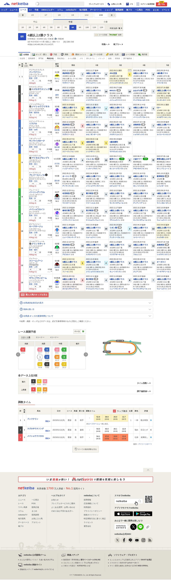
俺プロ (129, 10)
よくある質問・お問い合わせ (63, 507)
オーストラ (69, 176)
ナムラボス (161, 237)
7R (65, 27)
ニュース (14, 10)
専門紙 (40, 58)
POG (148, 10)
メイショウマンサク (93, 186)
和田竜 (57, 130)
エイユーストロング (164, 134)
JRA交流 (113, 73)
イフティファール (68, 220)
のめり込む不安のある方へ (62, 511)
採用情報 (87, 500)
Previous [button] (18, 354)
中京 (71, 22)
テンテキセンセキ (139, 100)
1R (22, 27)
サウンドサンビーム (38, 278)
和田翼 (57, 199)
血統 (110, 58)
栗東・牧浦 (33, 147)
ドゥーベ (136, 83)
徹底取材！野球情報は (81, 560)
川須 (57, 233)
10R (87, 27)
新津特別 (163, 176)
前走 (47, 421)
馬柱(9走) (60, 58)
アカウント (36, 522)
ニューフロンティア (69, 237)
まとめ (156, 10)
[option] (52, 355)
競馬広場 (35, 507)
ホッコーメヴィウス (117, 168)
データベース (96, 10)
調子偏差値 (127, 58)
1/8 (59, 15)
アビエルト (66, 254)
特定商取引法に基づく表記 (95, 519)
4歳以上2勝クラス (93, 176)
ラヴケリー (66, 83)
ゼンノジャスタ (138, 186)
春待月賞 (68, 210)
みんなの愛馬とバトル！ (37, 560)
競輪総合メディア (37, 569)
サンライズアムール (117, 203)
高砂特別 (68, 73)
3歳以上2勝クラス (93, 73)
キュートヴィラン (116, 271)
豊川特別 (92, 193)
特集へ (105, 44)
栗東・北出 (33, 181)
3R (37, 27)
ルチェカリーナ (115, 186)
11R (94, 27)
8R (73, 27)
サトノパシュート (163, 168)
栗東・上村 (33, 267)
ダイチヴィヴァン (92, 117)
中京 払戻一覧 (115, 28)
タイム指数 (72, 58)
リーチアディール (163, 271)
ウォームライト (162, 220)
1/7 (46, 15)
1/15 (101, 15)
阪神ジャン (117, 159)
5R (51, 27)
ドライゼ (160, 83)
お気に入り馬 (37, 519)
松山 (57, 216)
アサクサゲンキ (138, 168)
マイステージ (67, 203)
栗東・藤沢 (33, 250)
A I (30, 10)
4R (44, 27)
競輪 (161, 3)
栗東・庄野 (33, 78)
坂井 (57, 284)
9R (80, 27)
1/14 (86, 15)
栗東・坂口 (33, 164)
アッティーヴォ (115, 237)
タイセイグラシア (68, 289)
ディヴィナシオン (68, 186)
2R (30, 27)
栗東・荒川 (33, 215)
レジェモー (161, 186)
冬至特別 (68, 193)
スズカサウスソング (39, 89)
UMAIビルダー (47, 10)
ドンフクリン (35, 72)
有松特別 (68, 245)
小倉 (106, 22)
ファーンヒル (90, 203)
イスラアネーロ (91, 100)
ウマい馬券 (22, 507)
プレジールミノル (37, 175)
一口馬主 (139, 10)
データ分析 (96, 54)
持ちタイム (90, 58)
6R (58, 27)
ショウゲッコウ (138, 134)
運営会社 (87, 526)
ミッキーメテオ (91, 168)
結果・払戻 (112, 54)
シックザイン (90, 151)
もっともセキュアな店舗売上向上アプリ (131, 560)
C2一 (159, 108)
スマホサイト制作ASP (125, 563)
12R (101, 27)
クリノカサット (37, 243)
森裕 (57, 95)
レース (23, 10)
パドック (101, 58)
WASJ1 (115, 90)
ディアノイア (137, 203)
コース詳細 (101, 34)
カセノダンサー (91, 134)
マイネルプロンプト (39, 158)
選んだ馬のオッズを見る (34, 294)
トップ (4, 10)
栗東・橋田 (33, 95)
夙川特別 (92, 210)
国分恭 (57, 181)
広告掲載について (91, 503)
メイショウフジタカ (39, 106)
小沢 (57, 250)
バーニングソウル (139, 117)
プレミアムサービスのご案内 (63, 503)
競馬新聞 (119, 10)
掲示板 (142, 54)
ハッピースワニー (68, 168)
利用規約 (87, 507)
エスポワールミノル (164, 117)
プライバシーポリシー (93, 511)
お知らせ (55, 500)
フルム (135, 254)
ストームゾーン (67, 117)
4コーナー (54, 337)
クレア (135, 271)
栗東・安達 (33, 284)
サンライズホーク (116, 117)
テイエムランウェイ (93, 220)
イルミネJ (92, 159)
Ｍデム (57, 79)
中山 (35, 22)
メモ (81, 58)
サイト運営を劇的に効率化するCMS (129, 566)
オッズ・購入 (39, 54)
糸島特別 (139, 125)
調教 (64, 54)
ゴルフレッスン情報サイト (81, 563)
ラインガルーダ (162, 203)
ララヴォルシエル (116, 151)
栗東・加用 (33, 130)
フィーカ (65, 271)
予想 (36, 10)
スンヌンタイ (161, 100)
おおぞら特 (140, 90)
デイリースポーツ (145, 444)
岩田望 (57, 267)
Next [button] (86, 354)
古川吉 (57, 164)
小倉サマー (140, 159)
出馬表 (24, 54)
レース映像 (128, 54)
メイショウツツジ (116, 100)
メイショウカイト (37, 209)
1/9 (72, 15)
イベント (166, 10)
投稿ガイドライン (91, 515)
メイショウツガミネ (117, 83)
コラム (60, 10)
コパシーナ (137, 237)
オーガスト (161, 262)
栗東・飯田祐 (34, 113)
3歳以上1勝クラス (140, 73)
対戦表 (117, 58)
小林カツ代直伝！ (76, 566)
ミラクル (33, 123)
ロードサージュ (36, 226)
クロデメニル (114, 134)
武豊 (57, 113)
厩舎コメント (79, 54)
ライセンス (88, 522)
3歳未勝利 (90, 142)
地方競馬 (83, 10)
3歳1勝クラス (162, 73)
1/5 (32, 15)
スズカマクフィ (91, 254)
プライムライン (91, 83)
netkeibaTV (71, 10)
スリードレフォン (68, 151)
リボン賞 (116, 228)
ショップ (109, 10)
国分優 (57, 147)
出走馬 (22, 58)
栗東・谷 (32, 198)
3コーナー (40, 337)
